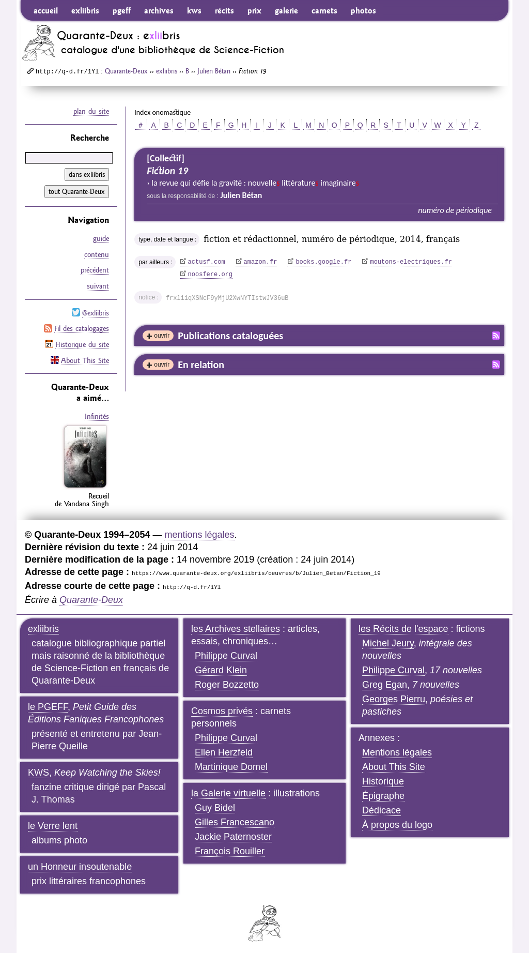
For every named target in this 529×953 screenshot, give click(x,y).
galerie (286, 10)
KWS (38, 769)
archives (159, 10)
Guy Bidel (215, 804)
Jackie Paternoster (233, 833)
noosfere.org (210, 274)
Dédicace (381, 807)
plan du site (91, 111)
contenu (96, 254)
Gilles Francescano (234, 819)
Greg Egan (384, 681)
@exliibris (95, 311)
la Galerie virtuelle (228, 790)
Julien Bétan (213, 71)
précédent (95, 269)
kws (194, 10)
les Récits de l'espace (403, 626)
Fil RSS (496, 335)
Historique (383, 778)
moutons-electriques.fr (411, 262)
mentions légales (199, 531)
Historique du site (82, 342)
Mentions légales (397, 749)
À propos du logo (397, 821)
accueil (46, 10)
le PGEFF (48, 704)
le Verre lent (52, 823)
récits (224, 10)
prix (254, 10)
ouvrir (161, 335)
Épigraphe (383, 793)
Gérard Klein (221, 667)
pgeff (122, 10)
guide (101, 238)
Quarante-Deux (126, 71)
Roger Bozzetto (227, 681)
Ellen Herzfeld (224, 749)
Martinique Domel (231, 764)
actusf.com (206, 262)
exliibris (85, 10)
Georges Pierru (393, 696)
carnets (324, 10)
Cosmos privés (222, 708)
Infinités (97, 414)
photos (363, 10)
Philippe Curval (226, 652)
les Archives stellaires (235, 626)
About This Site (85, 358)
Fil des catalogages (81, 327)
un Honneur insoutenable (80, 863)
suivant (98, 285)
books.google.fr (323, 262)
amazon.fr (260, 262)
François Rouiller (229, 848)
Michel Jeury (388, 640)
